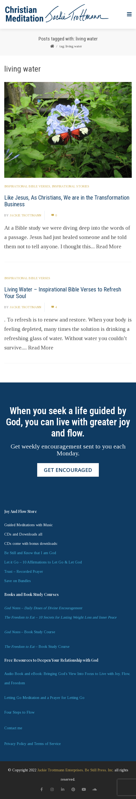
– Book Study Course (29, 632)
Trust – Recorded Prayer (23, 572)
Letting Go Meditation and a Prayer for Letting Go (44, 698)
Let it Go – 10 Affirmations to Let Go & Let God (43, 562)
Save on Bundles (17, 581)
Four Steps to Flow (19, 712)
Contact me (13, 728)
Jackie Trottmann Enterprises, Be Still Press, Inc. (75, 770)
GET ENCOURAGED (68, 469)
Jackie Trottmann (25, 215)
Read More (108, 246)
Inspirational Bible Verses (27, 186)
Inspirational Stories (70, 186)
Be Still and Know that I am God (30, 553)
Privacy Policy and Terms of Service (32, 744)
